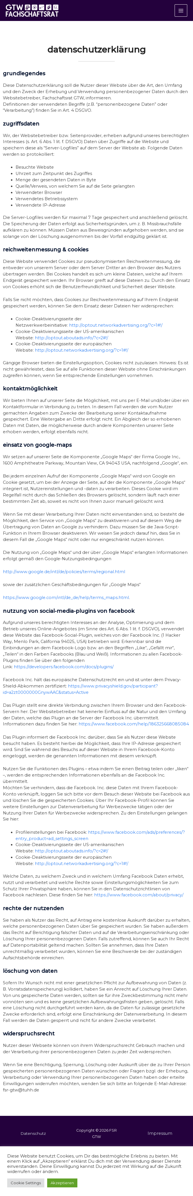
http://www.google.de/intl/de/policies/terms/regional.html (64, 578)
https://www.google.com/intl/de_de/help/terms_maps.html (66, 605)
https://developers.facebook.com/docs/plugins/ (64, 674)
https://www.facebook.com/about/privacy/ (139, 902)
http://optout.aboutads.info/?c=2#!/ (71, 345)
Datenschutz (33, 1141)
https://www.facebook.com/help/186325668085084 (134, 731)
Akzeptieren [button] (62, 1182)
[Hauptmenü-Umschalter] (181, 14)
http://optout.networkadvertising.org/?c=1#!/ (116, 332)
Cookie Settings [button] (26, 1182)
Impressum (160, 1140)
